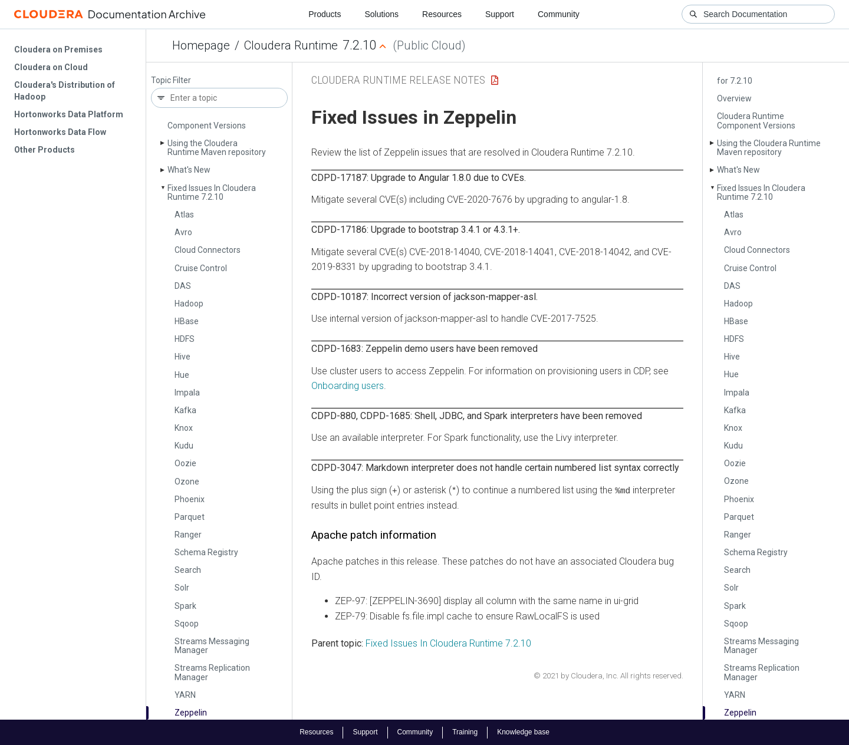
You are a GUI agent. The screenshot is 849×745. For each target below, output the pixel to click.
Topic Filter (171, 80)
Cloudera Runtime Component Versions (756, 120)
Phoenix (190, 499)
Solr (182, 587)
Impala (187, 392)
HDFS (185, 339)
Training (465, 732)
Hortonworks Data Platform (68, 114)
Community (559, 14)
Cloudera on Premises (58, 49)
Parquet (190, 517)
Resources (442, 14)
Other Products (44, 149)
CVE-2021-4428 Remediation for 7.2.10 (771, 76)
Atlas (184, 214)
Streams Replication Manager (212, 672)
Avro (183, 232)
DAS (183, 286)
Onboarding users (347, 385)
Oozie (185, 463)
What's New (188, 169)
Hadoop (189, 303)
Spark (185, 606)
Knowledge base (523, 732)
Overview (734, 98)
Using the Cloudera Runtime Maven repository (216, 148)
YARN (185, 695)
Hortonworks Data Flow (60, 132)
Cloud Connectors (208, 250)
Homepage (201, 45)
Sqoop (187, 623)
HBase (187, 321)
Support (499, 14)
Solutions (381, 14)
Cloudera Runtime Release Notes (398, 80)
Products (324, 14)
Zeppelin (191, 712)
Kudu (184, 445)
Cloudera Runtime (291, 45)
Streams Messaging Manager (212, 646)
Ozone (187, 481)
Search (188, 570)
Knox (184, 428)
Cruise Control (201, 268)
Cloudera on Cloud (51, 67)
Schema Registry (206, 552)
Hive (182, 356)
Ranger (188, 534)
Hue (182, 375)
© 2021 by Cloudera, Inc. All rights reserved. (608, 675)
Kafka (185, 410)
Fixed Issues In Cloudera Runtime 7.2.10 (211, 192)
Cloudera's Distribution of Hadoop (64, 90)
